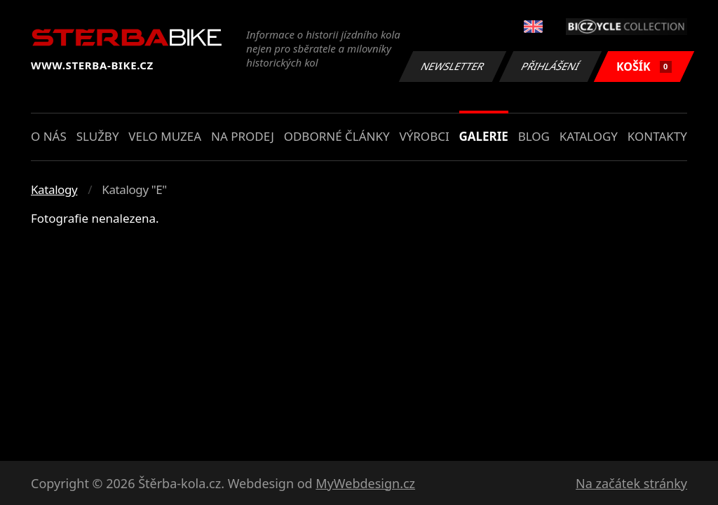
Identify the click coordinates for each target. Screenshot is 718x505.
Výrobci (424, 136)
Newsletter (452, 66)
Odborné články (337, 136)
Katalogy (589, 136)
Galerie (483, 136)
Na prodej (242, 136)
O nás (49, 136)
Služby (97, 136)
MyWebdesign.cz (365, 483)
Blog (534, 136)
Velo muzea (164, 136)
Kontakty (657, 136)
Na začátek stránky (631, 483)
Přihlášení (550, 66)
